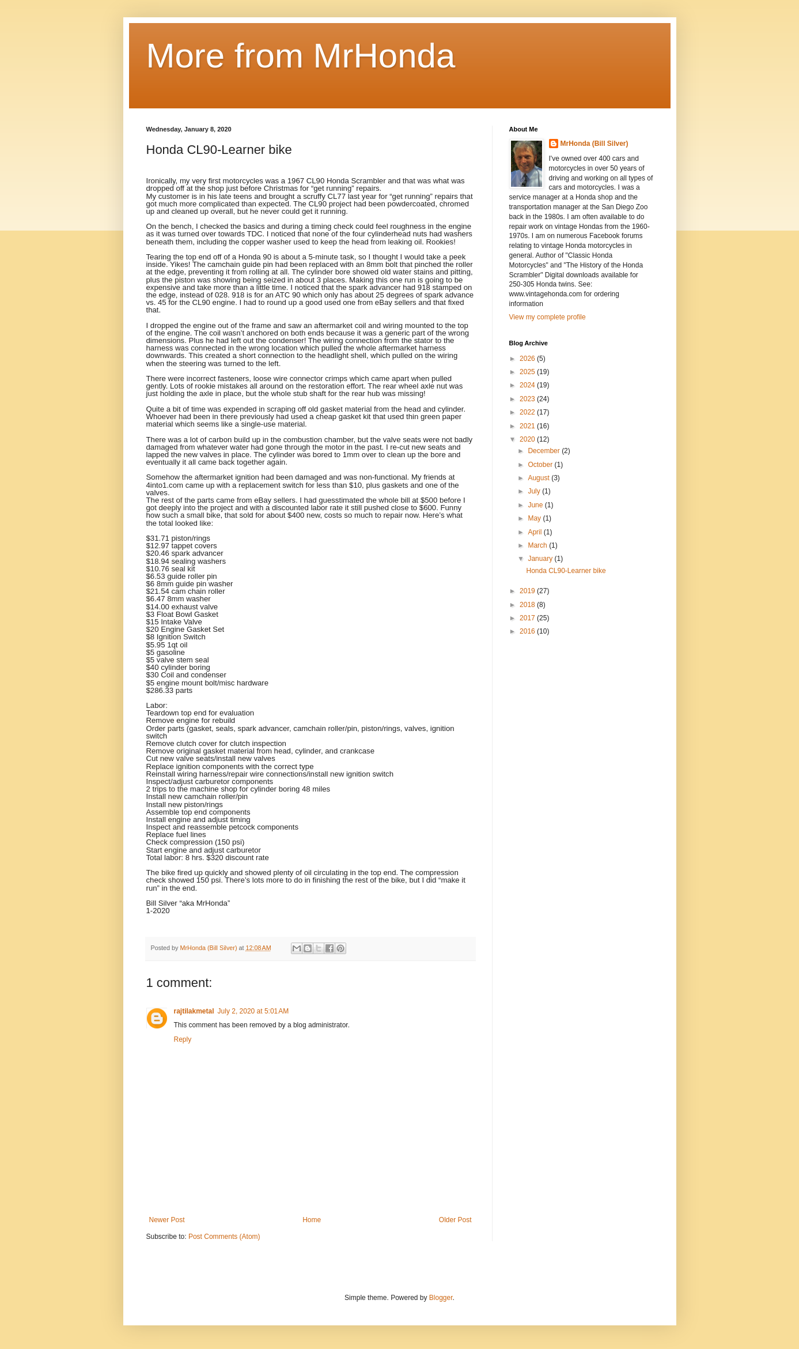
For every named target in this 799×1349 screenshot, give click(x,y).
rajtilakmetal (194, 1011)
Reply (183, 1039)
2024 (528, 385)
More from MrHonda (301, 55)
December (545, 451)
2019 (528, 591)
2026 (528, 359)
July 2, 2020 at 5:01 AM (253, 1011)
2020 (528, 439)
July (535, 491)
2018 (528, 605)
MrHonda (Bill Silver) (594, 144)
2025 (528, 372)
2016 (528, 631)
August (539, 478)
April (535, 532)
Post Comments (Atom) (224, 1237)
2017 (528, 618)
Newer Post (167, 1220)
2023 (528, 399)
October (541, 465)
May (535, 518)
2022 (528, 412)
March (538, 545)
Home (311, 1220)
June (536, 505)
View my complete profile (547, 317)
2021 (528, 426)
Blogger (441, 1298)
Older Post (455, 1220)
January (541, 559)
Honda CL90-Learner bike (565, 571)
